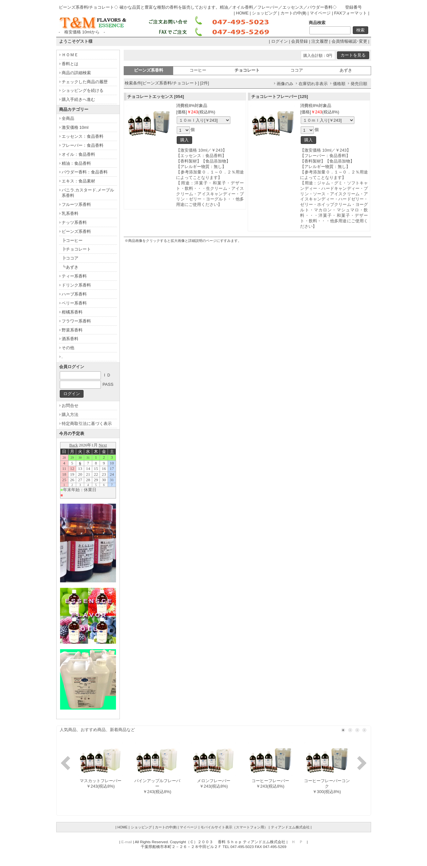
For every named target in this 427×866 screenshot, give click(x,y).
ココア (296, 70)
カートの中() (293, 13)
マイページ (320, 13)
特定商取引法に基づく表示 (87, 423)
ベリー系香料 (74, 303)
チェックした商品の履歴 (85, 81)
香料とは (70, 63)
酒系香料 (70, 338)
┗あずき (70, 267)
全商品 (68, 118)
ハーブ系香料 (74, 294)
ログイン (279, 41)
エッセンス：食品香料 (82, 136)
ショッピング (264, 13)
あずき (346, 70)
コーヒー (198, 70)
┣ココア (70, 258)
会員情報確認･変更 (349, 41)
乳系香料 (70, 213)
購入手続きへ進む (78, 99)
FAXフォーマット (350, 13)
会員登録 (299, 41)
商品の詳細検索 (76, 72)
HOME (242, 13)
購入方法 (70, 414)
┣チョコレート (76, 249)
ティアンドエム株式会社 (290, 827)
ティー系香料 (74, 276)
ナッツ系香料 (74, 222)
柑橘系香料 (72, 312)
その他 (68, 347)
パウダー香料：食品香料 (85, 172)
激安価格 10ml (75, 127)
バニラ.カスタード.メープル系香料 (88, 193)
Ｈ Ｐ (297, 842)
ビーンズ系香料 (76, 231)
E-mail (126, 842)
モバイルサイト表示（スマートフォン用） (234, 827)
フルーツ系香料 (76, 204)
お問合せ (70, 405)
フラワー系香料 (76, 321)
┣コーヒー (72, 240)
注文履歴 (319, 41)
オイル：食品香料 (78, 154)
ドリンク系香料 (76, 285)
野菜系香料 (72, 330)
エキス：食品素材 (78, 181)
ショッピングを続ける (82, 90)
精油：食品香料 (76, 163)
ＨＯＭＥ (70, 54)
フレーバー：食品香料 (82, 145)
